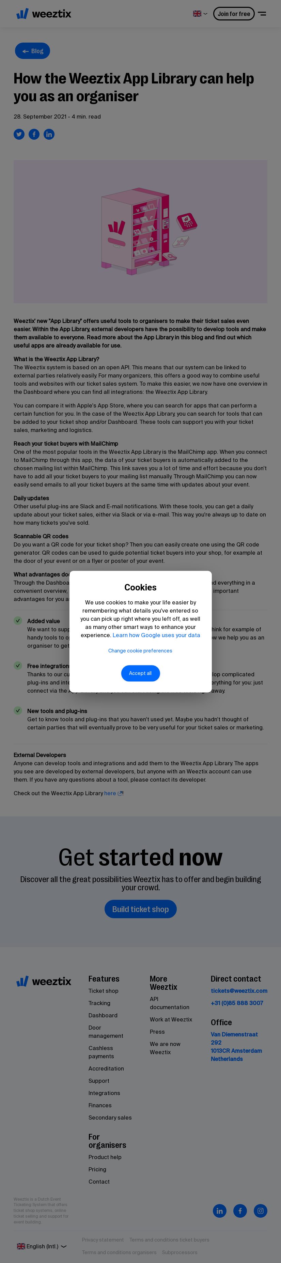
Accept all (140, 677)
